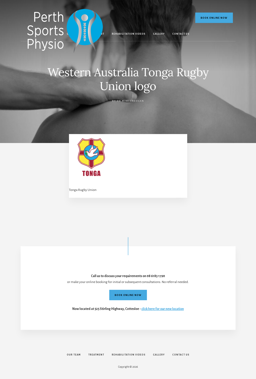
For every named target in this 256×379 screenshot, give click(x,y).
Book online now (214, 18)
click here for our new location (162, 309)
